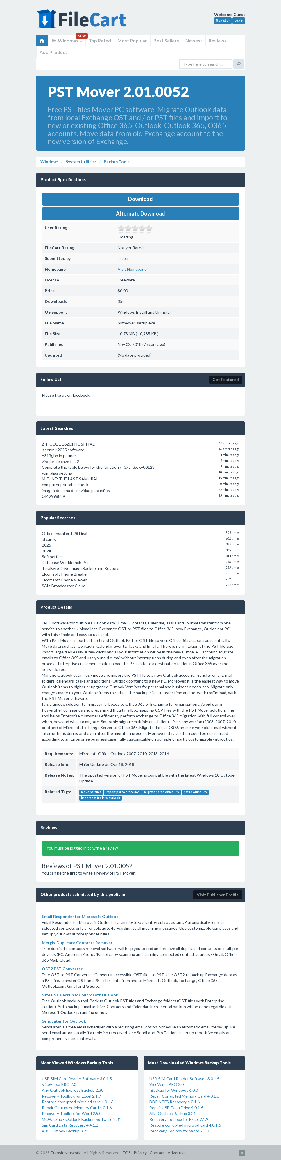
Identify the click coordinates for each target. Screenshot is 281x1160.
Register (223, 20)
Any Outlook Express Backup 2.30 (72, 1090)
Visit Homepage (132, 269)
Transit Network (65, 1152)
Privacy (140, 1152)
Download (140, 199)
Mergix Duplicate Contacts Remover (77, 942)
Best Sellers (166, 40)
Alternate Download (140, 213)
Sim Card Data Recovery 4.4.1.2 (70, 1125)
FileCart (82, 22)
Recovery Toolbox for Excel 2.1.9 (71, 1095)
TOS (126, 1152)
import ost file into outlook (100, 798)
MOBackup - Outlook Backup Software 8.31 (81, 1119)
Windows (66, 40)
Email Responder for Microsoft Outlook (80, 916)
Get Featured (225, 379)
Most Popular (132, 40)
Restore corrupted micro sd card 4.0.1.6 (77, 1101)
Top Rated (100, 40)
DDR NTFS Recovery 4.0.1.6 (174, 1101)
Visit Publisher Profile (218, 894)
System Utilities (81, 161)
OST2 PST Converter (62, 968)
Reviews (218, 40)
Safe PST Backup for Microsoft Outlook (80, 994)
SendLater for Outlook (64, 1021)
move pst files (91, 792)
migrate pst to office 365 (161, 792)
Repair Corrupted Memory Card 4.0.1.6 (77, 1107)
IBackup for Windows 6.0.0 (173, 1090)
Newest (193, 40)
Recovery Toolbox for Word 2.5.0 (71, 1113)
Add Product (53, 52)
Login (238, 20)
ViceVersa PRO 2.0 (59, 1084)
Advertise (177, 1152)
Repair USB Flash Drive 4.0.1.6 (176, 1107)
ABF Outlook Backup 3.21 (65, 1130)
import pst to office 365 (122, 792)
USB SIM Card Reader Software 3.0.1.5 (77, 1078)
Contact (157, 1152)
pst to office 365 (195, 792)
